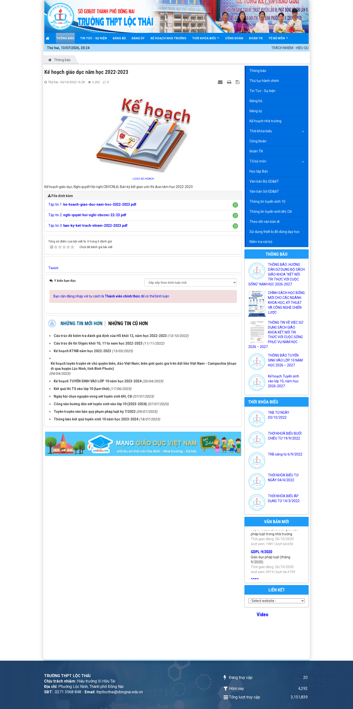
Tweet (53, 268)
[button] (235, 205)
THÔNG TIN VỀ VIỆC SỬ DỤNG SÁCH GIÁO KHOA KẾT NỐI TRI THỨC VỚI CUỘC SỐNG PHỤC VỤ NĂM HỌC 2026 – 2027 (275, 335)
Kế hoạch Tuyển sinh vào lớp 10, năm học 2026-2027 (283, 381)
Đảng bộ (256, 101)
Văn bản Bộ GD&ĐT (264, 181)
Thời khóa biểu (261, 131)
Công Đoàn (258, 141)
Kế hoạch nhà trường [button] (168, 38)
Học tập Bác (259, 171)
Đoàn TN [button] (256, 38)
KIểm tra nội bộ (261, 242)
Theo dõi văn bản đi (264, 222)
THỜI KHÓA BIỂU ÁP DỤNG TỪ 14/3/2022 (284, 498)
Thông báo (258, 71)
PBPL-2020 (260, 530)
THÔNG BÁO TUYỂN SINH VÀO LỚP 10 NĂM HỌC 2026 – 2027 (285, 360)
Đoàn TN (256, 151)
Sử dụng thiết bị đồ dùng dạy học (275, 232)
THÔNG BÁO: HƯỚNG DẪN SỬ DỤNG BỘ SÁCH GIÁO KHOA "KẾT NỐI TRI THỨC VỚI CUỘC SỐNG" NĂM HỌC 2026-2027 (276, 274)
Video (262, 614)
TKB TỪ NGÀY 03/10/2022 (278, 415)
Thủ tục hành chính (264, 81)
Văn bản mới (276, 521)
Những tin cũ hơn (128, 323)
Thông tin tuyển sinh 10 (267, 201)
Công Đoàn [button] (234, 38)
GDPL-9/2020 (261, 558)
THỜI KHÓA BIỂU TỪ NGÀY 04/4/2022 (283, 477)
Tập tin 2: (87, 215)
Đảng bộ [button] (119, 38)
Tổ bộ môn (258, 161)
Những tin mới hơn (81, 323)
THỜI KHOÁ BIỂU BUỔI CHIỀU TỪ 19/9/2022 (285, 435)
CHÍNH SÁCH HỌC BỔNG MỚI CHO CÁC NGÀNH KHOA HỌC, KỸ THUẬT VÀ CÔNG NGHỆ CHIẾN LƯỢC (286, 302)
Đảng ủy (256, 111)
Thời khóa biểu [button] (205, 40)
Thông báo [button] (65, 38)
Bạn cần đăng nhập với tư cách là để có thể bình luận (111, 296)
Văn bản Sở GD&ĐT (264, 191)
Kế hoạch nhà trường (265, 121)
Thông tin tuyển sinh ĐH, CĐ (271, 212)
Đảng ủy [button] (138, 38)
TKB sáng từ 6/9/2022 (285, 454)
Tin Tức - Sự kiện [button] (93, 38)
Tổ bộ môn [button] (278, 40)
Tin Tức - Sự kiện (262, 91)
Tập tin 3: (87, 225)
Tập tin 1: (92, 204)
